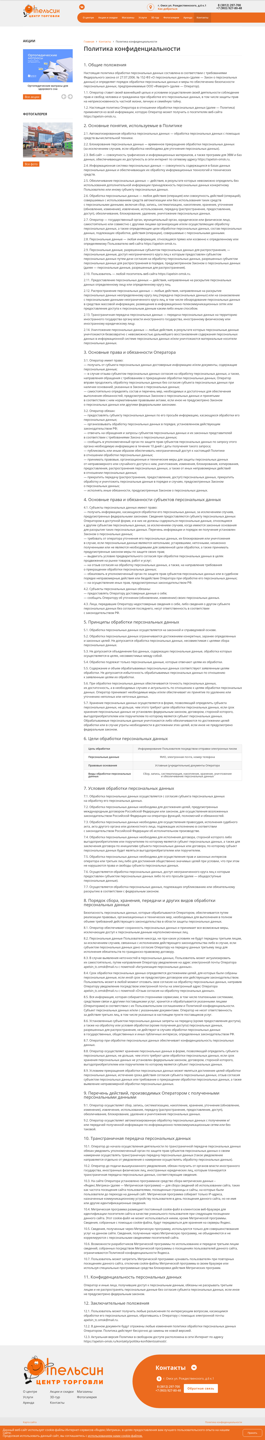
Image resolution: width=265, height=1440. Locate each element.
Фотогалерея (171, 17)
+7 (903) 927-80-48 (229, 8)
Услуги (143, 17)
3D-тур (155, 17)
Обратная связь (201, 1388)
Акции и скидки (108, 17)
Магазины (128, 17)
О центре (88, 17)
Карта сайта (30, 1422)
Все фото (31, 164)
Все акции (32, 97)
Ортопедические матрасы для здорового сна (48, 87)
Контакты (202, 17)
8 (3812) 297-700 (228, 5)
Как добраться (167, 8)
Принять (252, 1433)
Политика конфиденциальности (223, 1422)
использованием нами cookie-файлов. (115, 1436)
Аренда (187, 17)
